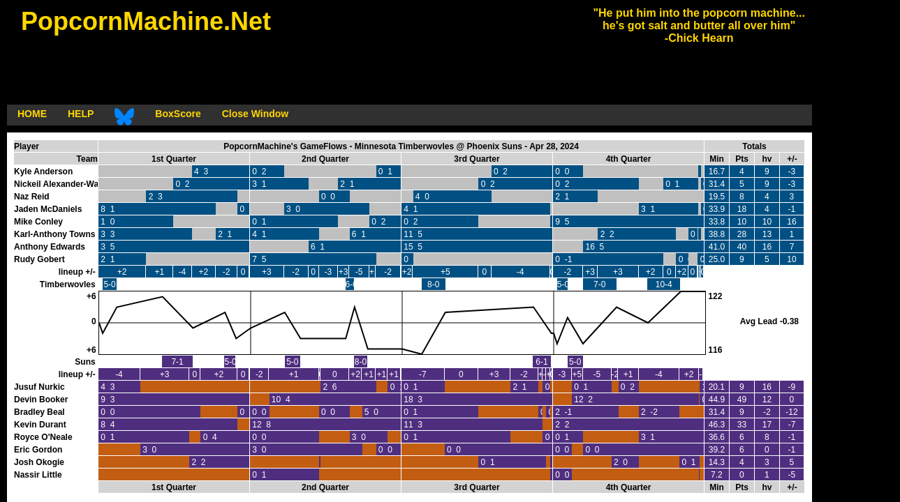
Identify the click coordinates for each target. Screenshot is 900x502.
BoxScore (177, 113)
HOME (32, 113)
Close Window (255, 113)
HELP (81, 113)
